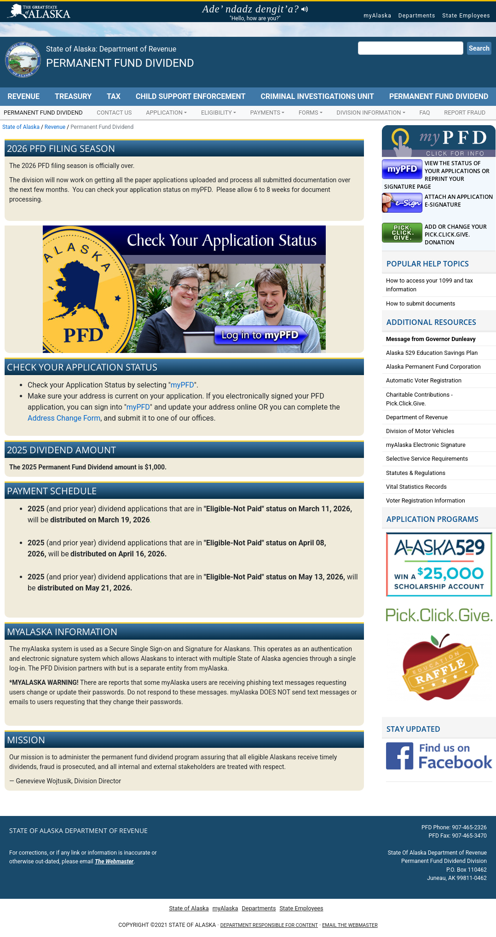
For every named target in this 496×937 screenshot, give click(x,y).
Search (479, 48)
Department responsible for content (269, 925)
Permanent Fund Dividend (120, 63)
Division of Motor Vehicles (420, 431)
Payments (265, 112)
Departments (416, 15)
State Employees (466, 15)
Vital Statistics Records (416, 486)
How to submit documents (420, 303)
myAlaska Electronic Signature (426, 444)
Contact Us (114, 112)
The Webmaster (114, 861)
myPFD (182, 385)
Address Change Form (64, 418)
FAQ (424, 112)
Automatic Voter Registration (423, 380)
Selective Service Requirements (427, 458)
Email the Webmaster (349, 925)
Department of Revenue (417, 417)
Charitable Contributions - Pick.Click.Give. (419, 399)
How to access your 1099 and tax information (429, 285)
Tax (114, 96)
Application (164, 112)
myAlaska (377, 15)
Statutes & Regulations (415, 472)
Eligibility (216, 112)
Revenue (23, 96)
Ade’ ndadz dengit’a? (255, 9)
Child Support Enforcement (191, 96)
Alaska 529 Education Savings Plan (432, 352)
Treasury (73, 96)
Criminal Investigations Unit (317, 96)
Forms (308, 112)
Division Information (369, 112)
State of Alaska (40, 12)
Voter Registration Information (425, 500)
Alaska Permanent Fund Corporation (433, 366)
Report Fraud (464, 112)
